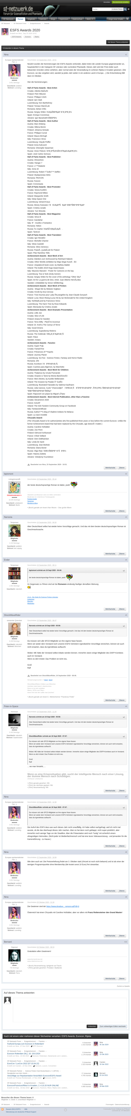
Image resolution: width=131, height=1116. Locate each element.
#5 (126, 615)
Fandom (42, 1041)
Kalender (43, 19)
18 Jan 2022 (104, 1064)
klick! (46, 680)
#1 (126, 55)
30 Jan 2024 (104, 1045)
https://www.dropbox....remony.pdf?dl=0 (62, 906)
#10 (125, 942)
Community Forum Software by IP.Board (116, 1109)
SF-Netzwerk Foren (14, 1041)
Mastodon (30, 603)
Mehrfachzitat (110, 468)
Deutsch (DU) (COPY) (13, 1109)
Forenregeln (110, 1104)
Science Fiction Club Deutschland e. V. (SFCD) (42, 1071)
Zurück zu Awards (123, 986)
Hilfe (25, 1109)
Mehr (90, 19)
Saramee (30, 501)
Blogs (53, 19)
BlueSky (30, 601)
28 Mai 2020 (104, 1086)
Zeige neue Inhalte (116, 19)
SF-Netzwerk (8, 19)
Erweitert (129, 9)
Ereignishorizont (30, 1041)
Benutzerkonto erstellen (120, 2)
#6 (126, 706)
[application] (70, 1010)
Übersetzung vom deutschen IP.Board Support (21, 1112)
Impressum (64, 19)
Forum (20, 19)
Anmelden (107, 2)
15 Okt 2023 (104, 1054)
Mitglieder (31, 19)
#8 (126, 852)
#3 (126, 517)
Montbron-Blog (32, 503)
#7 (126, 797)
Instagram (30, 599)
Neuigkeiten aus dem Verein (17, 1073)
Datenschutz (77, 19)
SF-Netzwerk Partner (14, 1071)
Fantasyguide (32, 499)
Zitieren (121, 468)
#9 (126, 897)
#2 (126, 474)
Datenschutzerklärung (122, 1104)
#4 (126, 560)
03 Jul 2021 (104, 1075)
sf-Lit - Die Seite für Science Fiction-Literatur (42, 597)
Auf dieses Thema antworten (118, 42)
